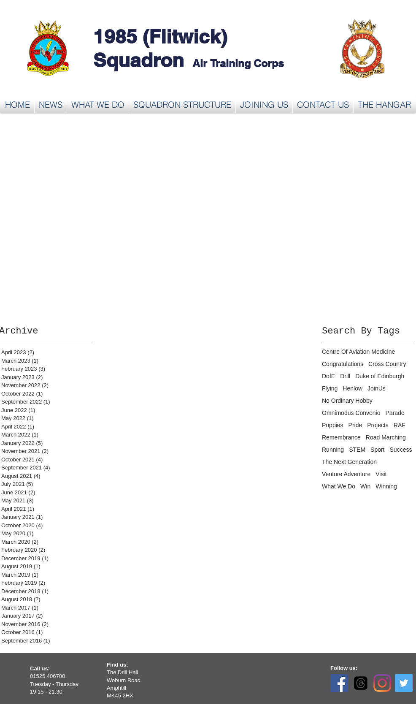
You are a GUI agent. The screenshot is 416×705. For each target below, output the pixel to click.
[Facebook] (339, 683)
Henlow (352, 388)
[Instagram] (382, 683)
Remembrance (341, 437)
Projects (378, 425)
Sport (377, 449)
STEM (357, 449)
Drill (345, 376)
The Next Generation (349, 461)
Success (401, 449)
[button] (98, 105)
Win (365, 486)
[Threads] (361, 683)
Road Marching (386, 437)
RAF (399, 425)
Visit (380, 474)
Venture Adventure (346, 474)
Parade (395, 412)
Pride (355, 425)
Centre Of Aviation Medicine (358, 351)
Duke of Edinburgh (379, 376)
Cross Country (387, 364)
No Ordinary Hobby (347, 400)
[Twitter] (404, 683)
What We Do (338, 486)
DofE (328, 376)
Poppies (332, 425)
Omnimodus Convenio (351, 412)
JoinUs (376, 388)
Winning (386, 486)
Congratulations (342, 364)
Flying (330, 388)
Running (333, 449)
